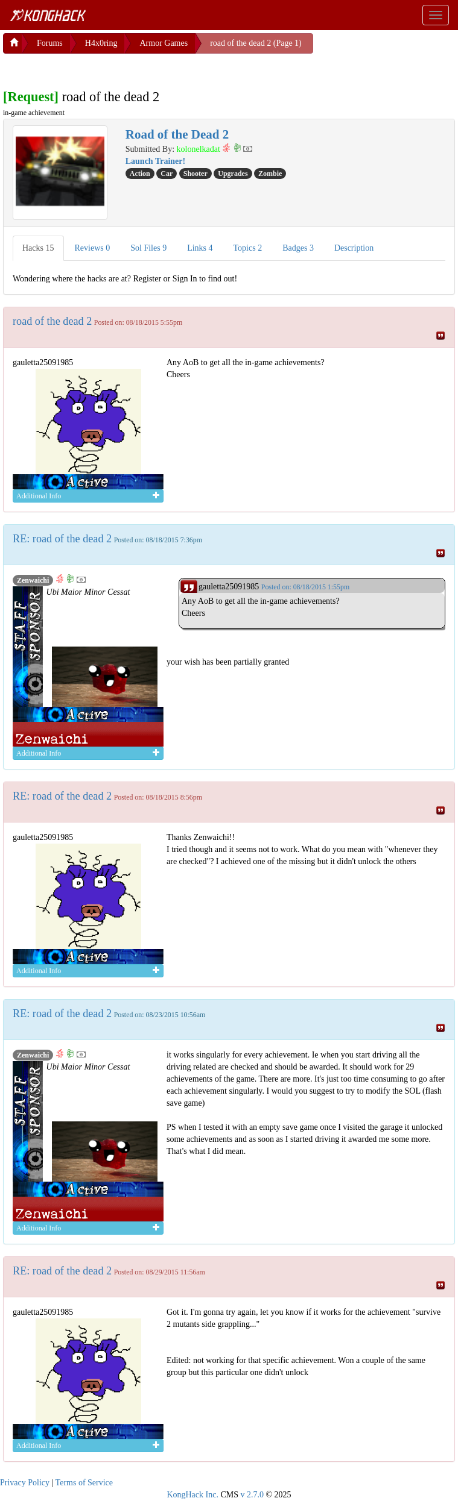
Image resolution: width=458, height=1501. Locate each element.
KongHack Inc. (192, 1492)
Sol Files (148, 245)
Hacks (38, 245)
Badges (298, 245)
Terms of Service (84, 1480)
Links (199, 245)
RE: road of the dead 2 (62, 536)
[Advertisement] (99, 66)
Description (354, 245)
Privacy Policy (24, 1480)
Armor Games (163, 40)
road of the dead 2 (52, 319)
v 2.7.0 (252, 1492)
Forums (50, 40)
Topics (248, 245)
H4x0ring (101, 40)
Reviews (92, 245)
